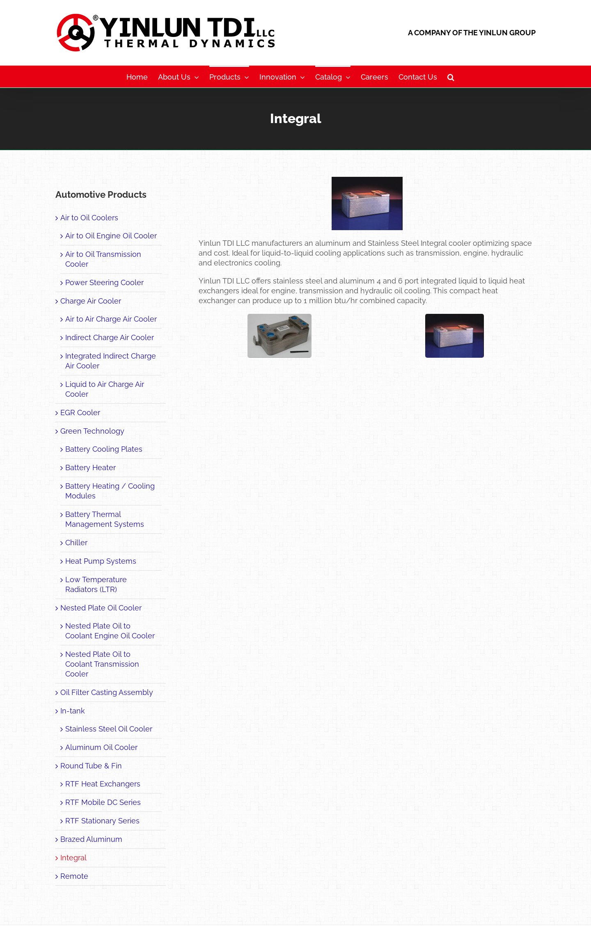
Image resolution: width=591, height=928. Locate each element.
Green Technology (92, 431)
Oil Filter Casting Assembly (106, 692)
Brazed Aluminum (91, 839)
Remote (74, 876)
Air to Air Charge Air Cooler (111, 319)
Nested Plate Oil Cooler (101, 607)
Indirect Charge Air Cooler (109, 337)
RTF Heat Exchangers (102, 783)
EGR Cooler (80, 412)
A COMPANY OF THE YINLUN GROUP (472, 32)
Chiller (76, 542)
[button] (450, 76)
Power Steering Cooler (104, 282)
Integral (73, 857)
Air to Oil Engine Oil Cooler (111, 235)
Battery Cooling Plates (103, 449)
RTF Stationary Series (102, 820)
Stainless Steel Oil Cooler (108, 729)
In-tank (72, 710)
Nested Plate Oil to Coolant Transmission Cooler (102, 664)
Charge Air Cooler (90, 301)
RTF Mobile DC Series (103, 802)
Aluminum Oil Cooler (101, 747)
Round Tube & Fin (91, 765)
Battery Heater (90, 467)
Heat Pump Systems (100, 561)
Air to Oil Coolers (89, 217)
